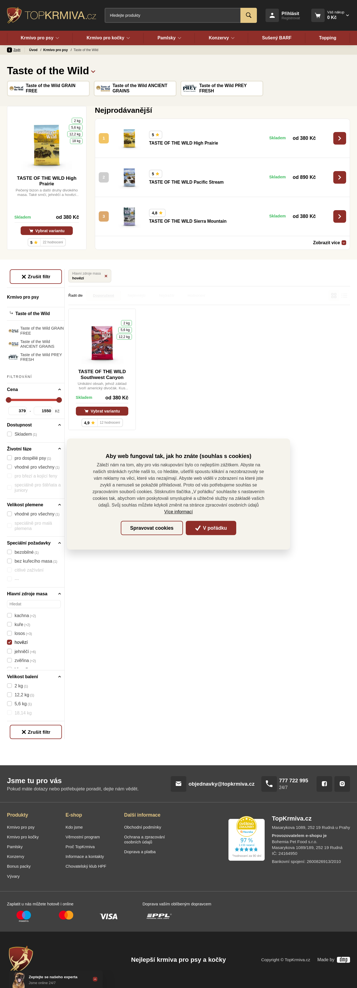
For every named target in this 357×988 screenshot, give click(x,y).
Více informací (178, 511)
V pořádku (211, 528)
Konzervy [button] (221, 38)
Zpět (13, 49)
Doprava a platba (140, 852)
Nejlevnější (137, 295)
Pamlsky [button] (169, 38)
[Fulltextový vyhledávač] (181, 15)
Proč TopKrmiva (80, 847)
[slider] (8, 400)
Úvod (33, 50)
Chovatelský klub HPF (86, 866)
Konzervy (15, 856)
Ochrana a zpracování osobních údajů (144, 839)
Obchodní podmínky (142, 827)
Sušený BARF (276, 38)
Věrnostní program (83, 837)
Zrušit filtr (35, 276)
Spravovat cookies (151, 528)
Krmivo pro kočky (23, 837)
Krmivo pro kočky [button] (108, 38)
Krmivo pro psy (56, 50)
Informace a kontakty (85, 856)
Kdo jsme (74, 827)
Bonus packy (19, 866)
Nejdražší (166, 295)
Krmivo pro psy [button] (40, 38)
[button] (93, 70)
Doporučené (103, 295)
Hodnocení (196, 295)
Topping (327, 38)
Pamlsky (15, 847)
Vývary (13, 876)
